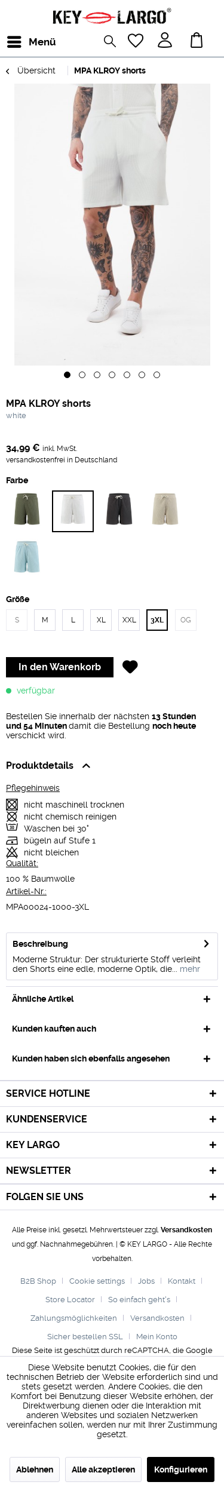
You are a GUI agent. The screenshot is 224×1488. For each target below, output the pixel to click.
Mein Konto (156, 1336)
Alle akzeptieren (103, 1469)
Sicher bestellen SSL (85, 1336)
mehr (188, 969)
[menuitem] (17, 42)
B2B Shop (38, 1281)
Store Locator (70, 1299)
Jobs (146, 1281)
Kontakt (181, 1281)
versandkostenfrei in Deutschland (61, 460)
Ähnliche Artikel (42, 999)
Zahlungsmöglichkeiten (73, 1318)
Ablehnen (34, 1469)
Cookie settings (97, 1281)
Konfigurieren (180, 1469)
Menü (21, 40)
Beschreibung (40, 944)
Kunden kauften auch (54, 1028)
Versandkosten (186, 1230)
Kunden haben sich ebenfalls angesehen (91, 1058)
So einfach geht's (139, 1299)
